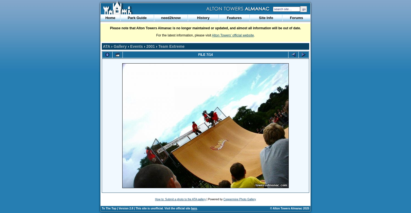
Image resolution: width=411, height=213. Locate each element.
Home (110, 18)
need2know (171, 18)
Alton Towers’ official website (233, 35)
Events (136, 46)
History (203, 18)
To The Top (109, 208)
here (194, 208)
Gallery (120, 46)
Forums (296, 18)
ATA (106, 46)
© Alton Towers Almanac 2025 (289, 208)
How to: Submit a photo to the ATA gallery (180, 199)
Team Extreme (171, 46)
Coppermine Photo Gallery (239, 199)
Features (234, 18)
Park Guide (137, 18)
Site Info (266, 18)
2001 (150, 46)
